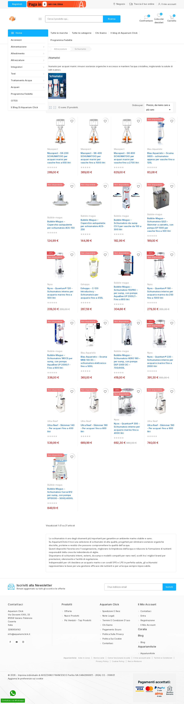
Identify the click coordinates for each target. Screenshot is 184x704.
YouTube (16, 642)
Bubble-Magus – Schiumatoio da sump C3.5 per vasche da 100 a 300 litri (127, 225)
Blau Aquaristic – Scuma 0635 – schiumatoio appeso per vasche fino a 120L (161, 158)
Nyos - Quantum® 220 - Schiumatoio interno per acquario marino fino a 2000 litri (160, 361)
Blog (142, 642)
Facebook (10, 642)
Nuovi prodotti (71, 615)
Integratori (28, 67)
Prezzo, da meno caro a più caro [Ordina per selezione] (158, 107)
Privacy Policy (102, 661)
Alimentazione (28, 46)
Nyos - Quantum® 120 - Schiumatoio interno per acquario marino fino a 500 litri (60, 293)
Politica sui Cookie (112, 638)
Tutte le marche (59, 33)
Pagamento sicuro (111, 629)
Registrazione (147, 620)
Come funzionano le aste (119, 658)
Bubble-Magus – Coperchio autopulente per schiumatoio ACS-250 (93, 225)
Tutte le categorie (81, 33)
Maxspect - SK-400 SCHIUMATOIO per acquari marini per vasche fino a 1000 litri (93, 158)
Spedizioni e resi (111, 611)
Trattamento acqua (28, 80)
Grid (50, 107)
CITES (14, 100)
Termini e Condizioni (163, 658)
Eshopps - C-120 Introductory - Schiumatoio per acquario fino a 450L (92, 293)
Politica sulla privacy (113, 634)
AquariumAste (147, 653)
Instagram (23, 642)
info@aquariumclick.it (19, 634)
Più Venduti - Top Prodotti (77, 620)
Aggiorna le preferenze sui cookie (25, 678)
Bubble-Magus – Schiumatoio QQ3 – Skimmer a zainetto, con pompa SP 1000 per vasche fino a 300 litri (160, 224)
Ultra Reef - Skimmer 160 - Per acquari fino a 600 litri (94, 428)
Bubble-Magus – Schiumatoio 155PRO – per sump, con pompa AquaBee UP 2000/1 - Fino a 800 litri (126, 293)
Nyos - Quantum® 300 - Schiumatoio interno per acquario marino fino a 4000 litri (127, 428)
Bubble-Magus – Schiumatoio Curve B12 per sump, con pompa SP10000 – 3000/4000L (60, 493)
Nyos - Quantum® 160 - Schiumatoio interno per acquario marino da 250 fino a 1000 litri (160, 293)
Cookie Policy (118, 661)
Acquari (28, 87)
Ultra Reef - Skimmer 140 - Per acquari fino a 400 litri (60, 428)
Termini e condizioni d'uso (116, 620)
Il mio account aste (142, 658)
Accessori (16, 40)
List (54, 107)
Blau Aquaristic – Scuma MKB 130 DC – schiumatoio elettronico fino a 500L (94, 361)
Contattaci (15, 604)
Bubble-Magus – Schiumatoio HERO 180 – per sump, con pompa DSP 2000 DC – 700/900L (127, 361)
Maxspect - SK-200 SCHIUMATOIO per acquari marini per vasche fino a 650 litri (59, 158)
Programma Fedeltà (22, 93)
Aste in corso (84, 658)
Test (28, 73)
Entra (143, 615)
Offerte (68, 611)
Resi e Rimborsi (135, 661)
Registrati (17, 4)
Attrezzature (28, 60)
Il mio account (148, 625)
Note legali (108, 615)
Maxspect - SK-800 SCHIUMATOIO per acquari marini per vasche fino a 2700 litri (126, 158)
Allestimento (28, 53)
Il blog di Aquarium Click (24, 107)
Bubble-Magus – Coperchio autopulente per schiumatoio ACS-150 (61, 224)
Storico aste (98, 658)
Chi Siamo (101, 33)
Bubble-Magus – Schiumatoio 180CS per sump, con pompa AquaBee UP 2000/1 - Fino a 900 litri (59, 361)
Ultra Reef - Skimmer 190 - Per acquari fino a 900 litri (160, 428)
